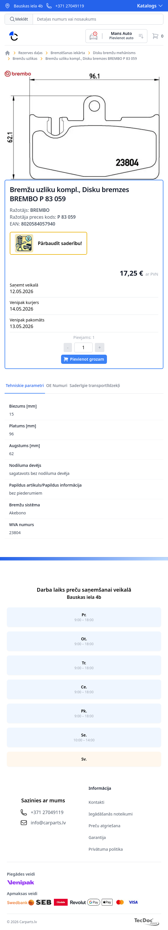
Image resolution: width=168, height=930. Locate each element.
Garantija (97, 837)
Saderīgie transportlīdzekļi (95, 385)
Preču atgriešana (104, 825)
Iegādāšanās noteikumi (111, 814)
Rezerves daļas (30, 53)
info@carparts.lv (48, 823)
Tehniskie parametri (25, 385)
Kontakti (96, 802)
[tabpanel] (84, 125)
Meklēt (18, 19)
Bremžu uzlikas (25, 58)
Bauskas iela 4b (28, 6)
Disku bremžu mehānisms (114, 53)
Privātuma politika (106, 849)
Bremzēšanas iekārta (67, 53)
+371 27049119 (69, 6)
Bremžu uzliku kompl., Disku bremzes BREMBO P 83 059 (91, 58)
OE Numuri (56, 385)
